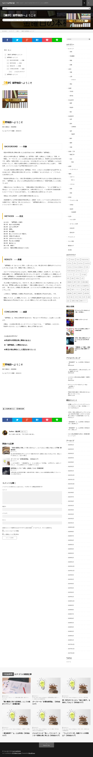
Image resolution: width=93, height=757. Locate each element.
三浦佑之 (21, 20)
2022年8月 (71, 462)
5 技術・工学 (71, 151)
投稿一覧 (23, 431)
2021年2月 (71, 518)
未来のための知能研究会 (39, 698)
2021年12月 (71, 475)
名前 (4, 506)
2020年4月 (71, 549)
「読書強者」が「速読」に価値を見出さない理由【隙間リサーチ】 (82, 348)
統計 (71, 111)
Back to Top (46, 745)
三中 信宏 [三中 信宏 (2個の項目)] (83, 274)
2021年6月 (71, 501)
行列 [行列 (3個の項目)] (76, 297)
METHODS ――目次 (14, 63)
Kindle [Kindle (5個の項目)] (86, 267)
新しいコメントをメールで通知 (10, 531)
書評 (25, 20)
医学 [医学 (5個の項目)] (68, 278)
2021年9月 (71, 488)
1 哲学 (69, 69)
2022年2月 (71, 466)
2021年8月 (71, 492)
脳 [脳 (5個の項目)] (67, 297)
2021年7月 (71, 497)
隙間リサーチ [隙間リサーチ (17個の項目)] (83, 300)
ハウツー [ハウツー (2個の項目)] (77, 274)
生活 (71, 159)
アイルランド (71, 237)
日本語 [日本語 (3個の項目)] (69, 285)
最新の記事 (21, 408)
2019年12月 (71, 566)
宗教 (71, 72)
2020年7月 (71, 536)
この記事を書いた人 (9, 408)
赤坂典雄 (32, 20)
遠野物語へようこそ (38, 20)
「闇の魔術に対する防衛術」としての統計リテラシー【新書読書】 (16, 703)
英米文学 (72, 232)
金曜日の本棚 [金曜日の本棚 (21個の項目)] (75, 300)
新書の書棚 (17, 697)
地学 (71, 131)
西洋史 (71, 95)
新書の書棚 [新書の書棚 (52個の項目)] (85, 282)
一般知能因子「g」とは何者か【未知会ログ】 (16, 734)
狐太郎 (72, 365)
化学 (71, 119)
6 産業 (69, 166)
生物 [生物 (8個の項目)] (83, 289)
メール (4, 513)
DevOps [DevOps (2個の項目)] (69, 263)
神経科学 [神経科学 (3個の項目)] (80, 293)
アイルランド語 (74, 200)
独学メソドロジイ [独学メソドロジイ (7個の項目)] (76, 289)
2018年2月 (71, 635)
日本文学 (72, 228)
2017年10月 (71, 653)
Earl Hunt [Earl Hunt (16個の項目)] (80, 263)
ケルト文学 (73, 219)
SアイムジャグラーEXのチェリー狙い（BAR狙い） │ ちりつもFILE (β (79, 406)
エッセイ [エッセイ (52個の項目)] (85, 270)
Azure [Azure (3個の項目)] (78, 259)
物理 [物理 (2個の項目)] (68, 289)
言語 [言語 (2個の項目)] (80, 297)
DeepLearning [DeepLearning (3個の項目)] (85, 259)
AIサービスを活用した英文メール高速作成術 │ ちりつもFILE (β (79, 415)
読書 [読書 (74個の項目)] (89, 297)
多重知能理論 (51, 697)
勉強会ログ (71, 245)
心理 (71, 76)
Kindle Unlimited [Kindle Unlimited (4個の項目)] (71, 270)
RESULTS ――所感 (14, 66)
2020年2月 (71, 557)
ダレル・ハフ (12, 697)
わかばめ (73, 395)
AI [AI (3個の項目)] (67, 259)
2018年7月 (71, 614)
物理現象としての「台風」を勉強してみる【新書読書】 (27, 468)
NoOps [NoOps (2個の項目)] (79, 270)
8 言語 (69, 197)
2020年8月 (71, 531)
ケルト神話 (71, 241)
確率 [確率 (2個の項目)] (75, 293)
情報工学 (72, 154)
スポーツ (72, 176)
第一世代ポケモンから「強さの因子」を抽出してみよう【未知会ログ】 (76, 701)
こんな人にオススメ (17, 72)
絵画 (71, 188)
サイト (4, 520)
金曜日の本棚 (47, 20)
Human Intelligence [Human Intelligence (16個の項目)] (78, 267)
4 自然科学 (71, 116)
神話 (71, 84)
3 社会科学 (14, 20)
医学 (71, 123)
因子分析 (86, 697)
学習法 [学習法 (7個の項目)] (77, 278)
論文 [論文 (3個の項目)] (68, 300)
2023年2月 (71, 453)
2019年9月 (71, 575)
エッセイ (6, 697)
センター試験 (51, 728)
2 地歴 (69, 88)
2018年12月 (71, 601)
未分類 (70, 250)
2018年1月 (71, 640)
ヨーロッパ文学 (74, 224)
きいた (72, 387)
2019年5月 (71, 579)
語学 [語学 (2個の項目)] (84, 297)
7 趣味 (69, 173)
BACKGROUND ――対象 (15, 60)
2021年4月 (71, 510)
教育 (71, 103)
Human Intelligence (43, 697)
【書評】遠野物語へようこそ (13, 55)
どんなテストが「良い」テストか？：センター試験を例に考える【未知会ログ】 (46, 734)
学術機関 (72, 56)
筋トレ (73, 180)
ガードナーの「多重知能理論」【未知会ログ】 (25, 459)
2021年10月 (71, 484)
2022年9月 (71, 457)
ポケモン (81, 697)
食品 (72, 162)
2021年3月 (71, 514)
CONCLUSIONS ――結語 (15, 69)
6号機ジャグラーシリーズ (81, 319)
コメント (4, 489)
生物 (71, 147)
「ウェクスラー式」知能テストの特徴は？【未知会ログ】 (75, 734)
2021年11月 (71, 479)
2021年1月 (71, 523)
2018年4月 (71, 627)
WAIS (79, 728)
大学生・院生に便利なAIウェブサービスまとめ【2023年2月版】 (82, 339)
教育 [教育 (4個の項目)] (75, 282)
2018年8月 (71, 609)
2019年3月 (71, 588)
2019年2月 (71, 592)
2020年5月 (71, 544)
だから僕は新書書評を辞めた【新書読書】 (79, 434)
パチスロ (72, 184)
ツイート (68, 661)
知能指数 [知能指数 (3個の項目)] (69, 293)
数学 (71, 138)
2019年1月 (71, 596)
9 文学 (69, 216)
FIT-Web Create (16, 753)
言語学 (71, 209)
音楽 (71, 193)
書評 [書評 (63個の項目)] (74, 285)
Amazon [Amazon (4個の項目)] (72, 259)
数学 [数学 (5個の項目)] (79, 282)
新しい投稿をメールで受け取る (10, 534)
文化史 (71, 91)
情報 (71, 60)
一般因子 (24, 728)
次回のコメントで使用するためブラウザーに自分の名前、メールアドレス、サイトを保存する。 (27, 527)
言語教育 (73, 212)
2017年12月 (71, 644)
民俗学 (71, 107)
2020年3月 (71, 553)
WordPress (31, 753)
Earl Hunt (36, 697)
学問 (71, 51)
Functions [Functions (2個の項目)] (69, 267)
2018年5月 (71, 622)
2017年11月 (71, 648)
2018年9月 (71, 605)
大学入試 (56, 728)
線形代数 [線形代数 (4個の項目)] (86, 293)
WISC (82, 728)
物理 (71, 142)
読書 (28, 20)
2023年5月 (71, 444)
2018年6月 (71, 618)
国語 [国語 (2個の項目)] (73, 278)
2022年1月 (71, 470)
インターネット (74, 169)
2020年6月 (71, 540)
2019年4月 (71, 583)
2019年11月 (71, 570)
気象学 (73, 134)
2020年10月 (71, 527)
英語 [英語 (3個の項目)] (71, 297)
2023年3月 (71, 449)
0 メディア (71, 48)
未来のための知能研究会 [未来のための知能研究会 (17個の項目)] (83, 285)
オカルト (73, 79)
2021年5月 (71, 505)
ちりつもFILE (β (16, 751)
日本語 (71, 204)
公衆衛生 (73, 126)
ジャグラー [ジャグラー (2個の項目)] (70, 274)
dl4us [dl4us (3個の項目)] (74, 263)
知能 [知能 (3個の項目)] (88, 289)
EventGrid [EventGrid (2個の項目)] (87, 263)
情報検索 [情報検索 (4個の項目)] (69, 282)
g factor (10, 728)
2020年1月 (71, 562)
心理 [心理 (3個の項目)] (82, 278)
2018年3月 (71, 631)
